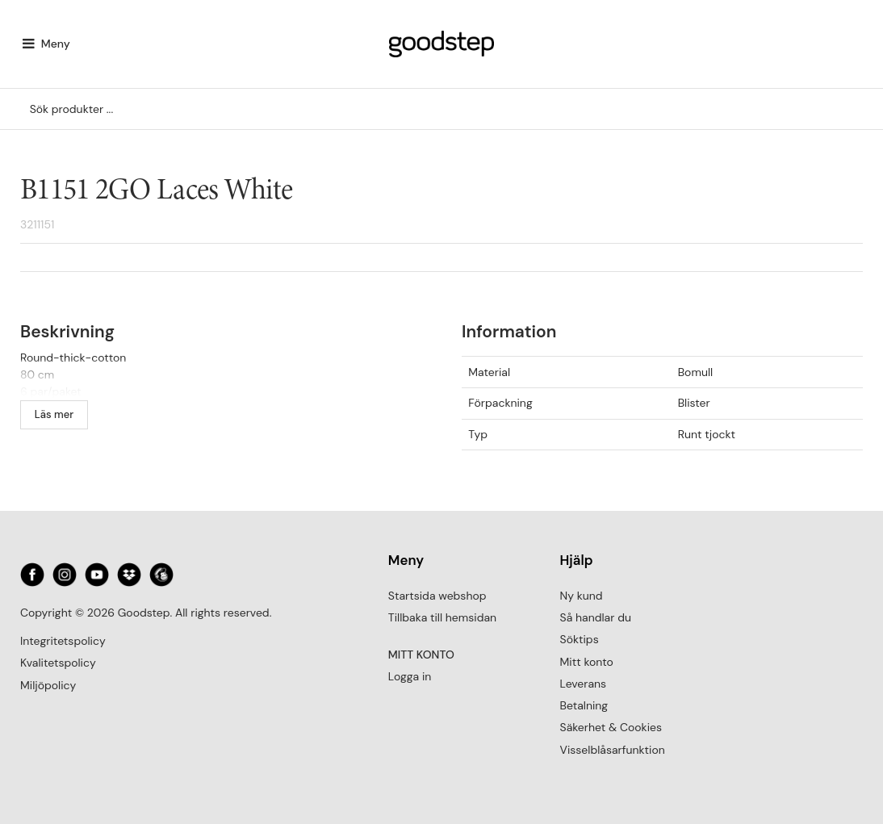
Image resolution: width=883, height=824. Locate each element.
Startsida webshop (437, 595)
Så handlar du (595, 617)
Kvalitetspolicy (58, 662)
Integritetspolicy (63, 641)
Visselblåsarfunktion (612, 749)
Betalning (584, 705)
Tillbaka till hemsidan (442, 617)
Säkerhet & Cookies (611, 727)
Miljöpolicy (48, 685)
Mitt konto (586, 662)
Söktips (579, 639)
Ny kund (581, 595)
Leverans (583, 683)
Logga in (409, 676)
